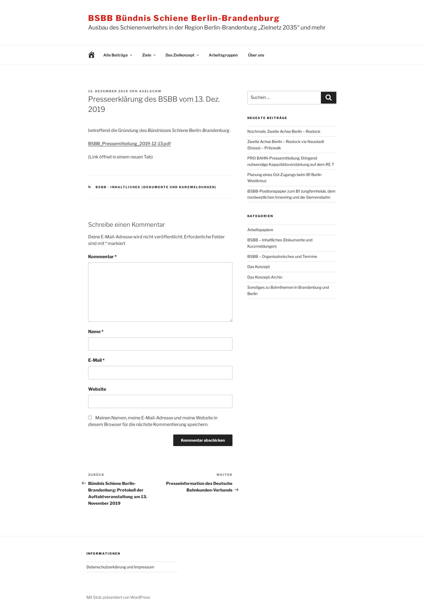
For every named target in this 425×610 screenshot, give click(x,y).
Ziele (149, 55)
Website (97, 389)
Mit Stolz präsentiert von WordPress (118, 597)
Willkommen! (87, 55)
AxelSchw (150, 91)
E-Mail (96, 360)
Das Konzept (258, 266)
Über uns (256, 55)
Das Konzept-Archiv (265, 277)
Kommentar (102, 256)
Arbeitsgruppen (223, 55)
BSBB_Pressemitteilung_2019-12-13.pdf (129, 143)
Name (96, 331)
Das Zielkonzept (183, 55)
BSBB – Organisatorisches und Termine (282, 256)
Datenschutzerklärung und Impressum (120, 567)
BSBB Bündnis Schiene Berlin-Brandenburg (184, 18)
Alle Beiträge (118, 55)
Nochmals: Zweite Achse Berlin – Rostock (283, 131)
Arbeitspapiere (260, 229)
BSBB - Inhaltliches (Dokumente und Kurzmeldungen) (156, 187)
